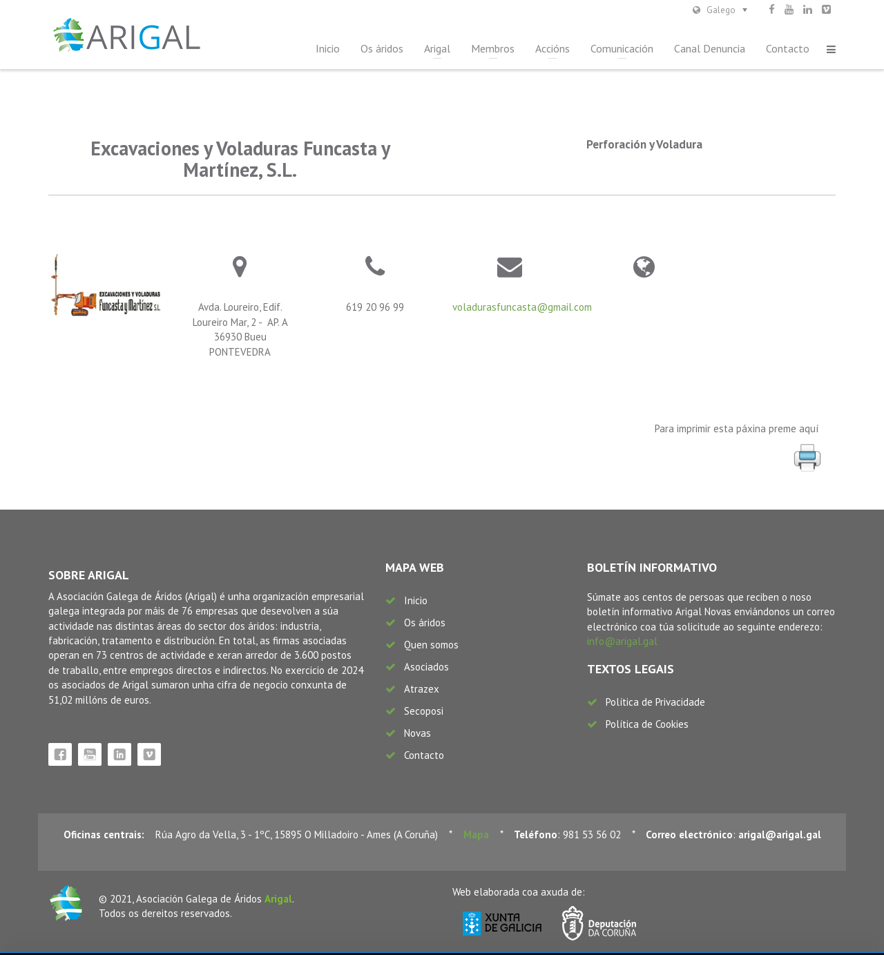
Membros (493, 48)
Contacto (787, 48)
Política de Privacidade (655, 701)
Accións (552, 48)
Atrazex (421, 688)
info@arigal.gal (622, 641)
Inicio (328, 48)
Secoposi (423, 710)
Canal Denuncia (709, 48)
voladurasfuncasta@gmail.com (522, 306)
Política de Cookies (647, 724)
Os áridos (382, 48)
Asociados (426, 666)
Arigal (437, 48)
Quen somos (431, 644)
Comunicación (621, 48)
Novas (417, 733)
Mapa (476, 834)
